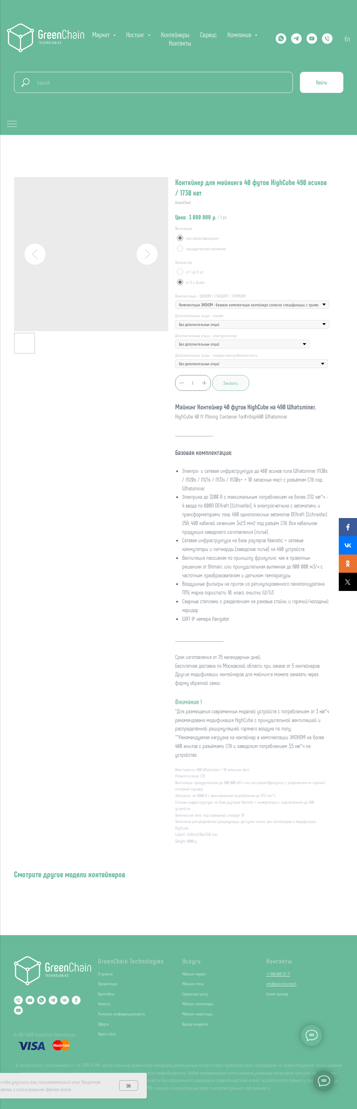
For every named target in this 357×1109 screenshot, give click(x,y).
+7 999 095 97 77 (278, 973)
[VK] (64, 1000)
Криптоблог (106, 993)
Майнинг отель (193, 983)
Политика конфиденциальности (121, 1013)
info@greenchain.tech (281, 983)
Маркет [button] (101, 34)
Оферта (103, 1023)
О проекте (105, 973)
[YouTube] (18, 1010)
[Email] (30, 1000)
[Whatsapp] (281, 38)
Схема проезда (277, 993)
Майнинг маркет (194, 973)
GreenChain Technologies (131, 961)
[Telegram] (296, 38)
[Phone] (18, 1000)
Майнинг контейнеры (197, 1003)
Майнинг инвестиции (197, 1013)
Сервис (208, 34)
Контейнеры (175, 34)
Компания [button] (240, 34)
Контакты (180, 43)
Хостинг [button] (136, 34)
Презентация (107, 983)
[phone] (327, 38)
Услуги (191, 961)
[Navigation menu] (12, 124)
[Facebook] (76, 1000)
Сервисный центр (195, 993)
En (347, 38)
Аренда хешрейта (195, 1023)
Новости (104, 1003)
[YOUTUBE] (312, 38)
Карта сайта (107, 1033)
